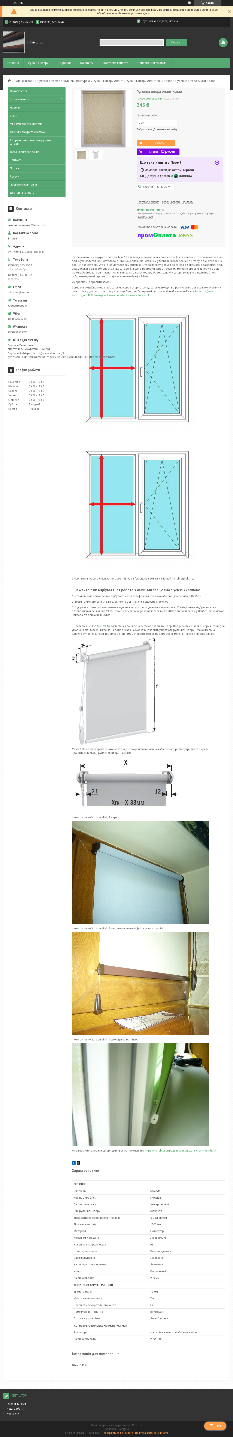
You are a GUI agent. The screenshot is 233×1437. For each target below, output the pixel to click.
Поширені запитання (23, 184)
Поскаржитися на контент (117, 1432)
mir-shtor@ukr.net (19, 292)
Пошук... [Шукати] (176, 42)
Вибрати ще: (157, 129)
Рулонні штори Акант (108, 81)
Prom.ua (137, 1425)
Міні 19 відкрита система (26, 123)
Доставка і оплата (115, 63)
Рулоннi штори (38, 63)
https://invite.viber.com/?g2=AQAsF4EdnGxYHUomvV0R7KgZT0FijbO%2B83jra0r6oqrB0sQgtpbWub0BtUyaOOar (61, 355)
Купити (159, 143)
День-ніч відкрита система (27, 132)
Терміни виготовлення (24, 151)
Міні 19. (102, 626)
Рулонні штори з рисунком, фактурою (63, 81)
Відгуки (14, 176)
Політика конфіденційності (151, 1432)
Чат (215, 1426)
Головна (13, 63)
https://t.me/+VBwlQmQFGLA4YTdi (29, 349)
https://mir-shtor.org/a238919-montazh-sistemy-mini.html (180, 1150)
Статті (14, 115)
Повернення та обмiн (152, 63)
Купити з (161, 152)
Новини (15, 107)
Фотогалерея (18, 91)
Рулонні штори (24, 81)
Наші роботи (15, 1408)
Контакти (87, 63)
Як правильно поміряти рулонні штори (30, 142)
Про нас (65, 63)
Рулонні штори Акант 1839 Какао (149, 81)
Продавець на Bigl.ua (117, 1429)
